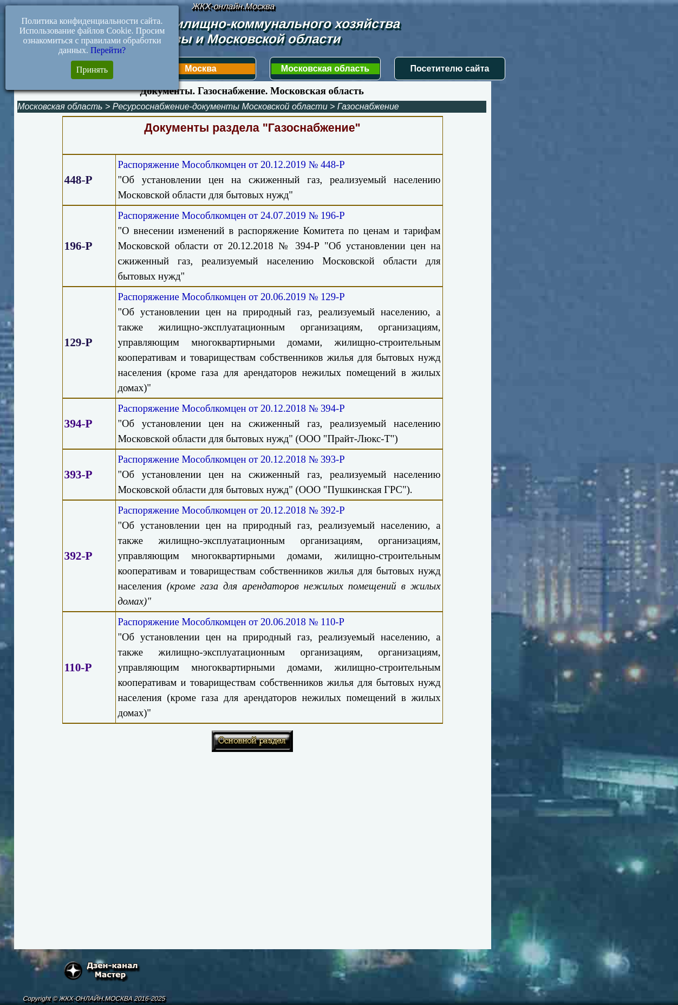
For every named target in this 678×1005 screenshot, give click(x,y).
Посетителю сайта (450, 68)
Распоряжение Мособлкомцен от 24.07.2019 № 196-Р (231, 215)
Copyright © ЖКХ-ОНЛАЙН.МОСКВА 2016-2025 (94, 998)
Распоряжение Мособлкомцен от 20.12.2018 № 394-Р (231, 408)
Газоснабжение (368, 106)
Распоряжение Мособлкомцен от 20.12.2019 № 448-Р (231, 164)
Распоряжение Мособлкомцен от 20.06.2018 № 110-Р (231, 621)
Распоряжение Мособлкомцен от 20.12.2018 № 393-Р (231, 459)
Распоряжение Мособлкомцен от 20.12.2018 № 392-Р (231, 510)
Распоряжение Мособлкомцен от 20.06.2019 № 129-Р (231, 296)
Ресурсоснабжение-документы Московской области (220, 106)
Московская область (325, 68)
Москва (200, 68)
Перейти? (108, 50)
